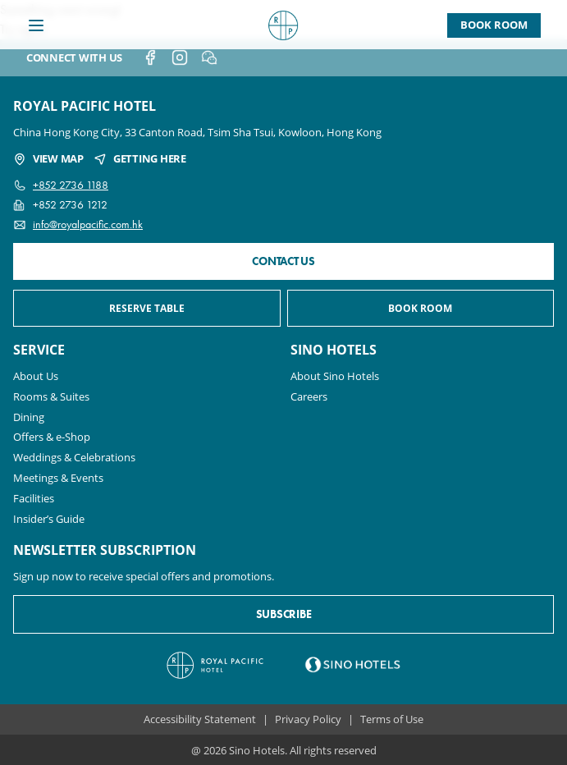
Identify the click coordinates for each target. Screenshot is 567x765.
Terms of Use (391, 719)
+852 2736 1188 (70, 185)
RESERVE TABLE (147, 308)
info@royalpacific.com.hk (88, 224)
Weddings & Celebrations (74, 457)
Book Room (494, 24)
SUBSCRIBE (283, 614)
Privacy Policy (308, 719)
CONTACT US (283, 261)
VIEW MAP (48, 158)
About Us (35, 376)
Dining (28, 417)
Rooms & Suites (51, 396)
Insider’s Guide (49, 518)
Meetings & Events (58, 477)
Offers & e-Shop (51, 436)
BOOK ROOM (420, 308)
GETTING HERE (140, 158)
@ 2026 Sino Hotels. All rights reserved (284, 749)
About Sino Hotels (334, 376)
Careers (308, 396)
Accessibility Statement (200, 719)
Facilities (33, 498)
